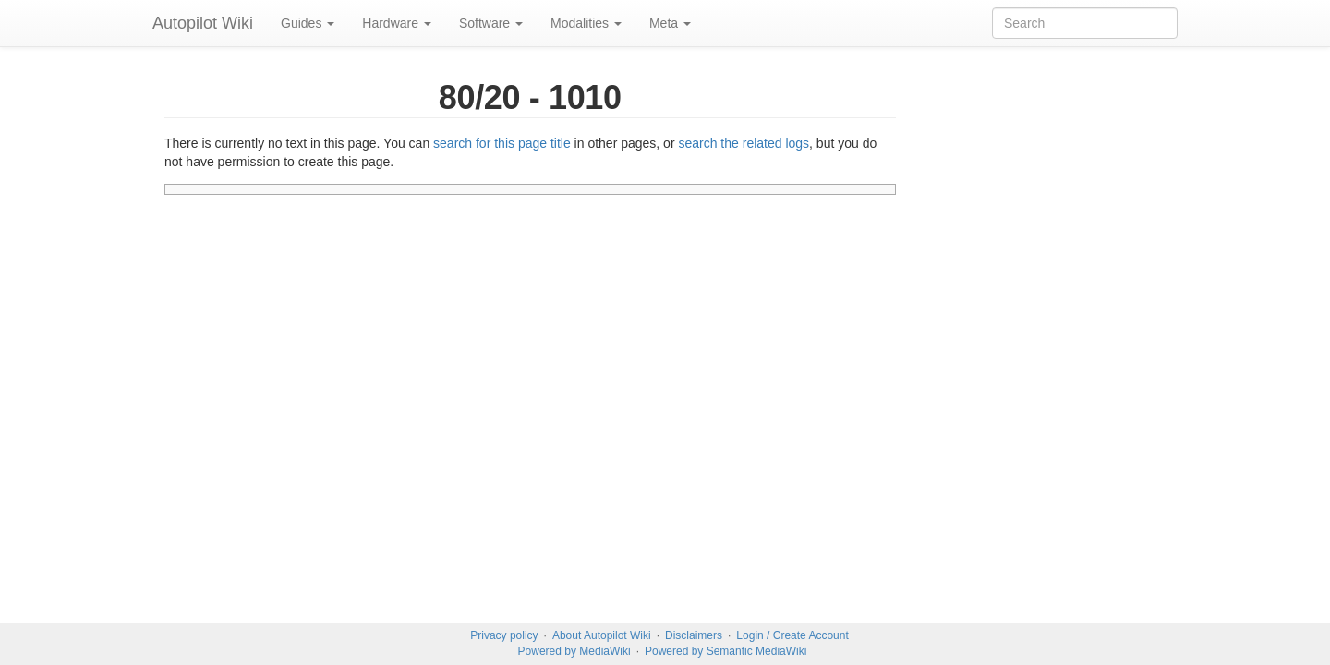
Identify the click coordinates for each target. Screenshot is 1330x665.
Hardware (396, 23)
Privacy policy (504, 635)
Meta (670, 23)
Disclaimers (693, 635)
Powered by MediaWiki (574, 651)
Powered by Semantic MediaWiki (725, 651)
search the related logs (743, 143)
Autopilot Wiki (202, 23)
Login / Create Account (792, 635)
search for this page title (502, 143)
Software (491, 23)
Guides (307, 23)
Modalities (586, 23)
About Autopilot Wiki (601, 635)
